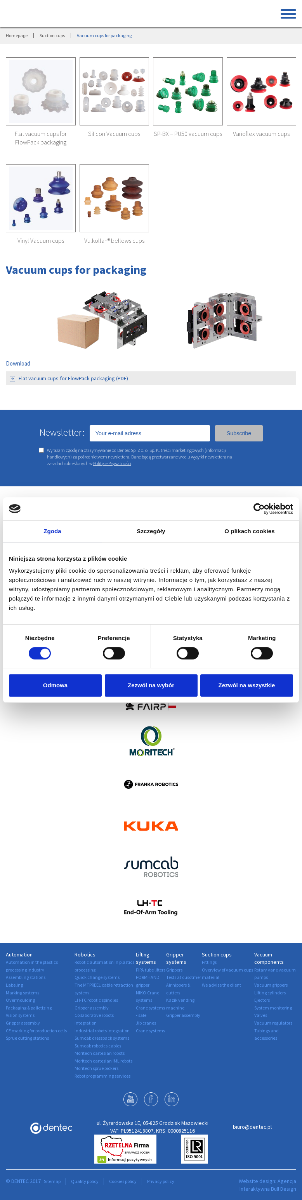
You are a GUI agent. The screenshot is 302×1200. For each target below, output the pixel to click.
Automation (19, 954)
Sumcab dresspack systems (102, 1038)
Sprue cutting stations (27, 1038)
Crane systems (150, 1030)
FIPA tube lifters (150, 970)
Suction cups (52, 35)
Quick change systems (97, 977)
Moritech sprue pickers (96, 1068)
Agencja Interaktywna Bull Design (268, 1185)
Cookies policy (123, 1181)
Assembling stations (25, 977)
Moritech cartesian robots (100, 1053)
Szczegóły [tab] (151, 531)
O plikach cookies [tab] (249, 531)
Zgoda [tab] (52, 531)
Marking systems (22, 993)
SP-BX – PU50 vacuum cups (188, 133)
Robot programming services (102, 1076)
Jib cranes (146, 1023)
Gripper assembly (23, 1023)
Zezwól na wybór (151, 685)
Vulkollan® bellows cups (114, 240)
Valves (260, 1015)
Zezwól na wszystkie (247, 685)
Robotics (85, 954)
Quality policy (85, 1181)
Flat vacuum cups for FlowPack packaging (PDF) (69, 378)
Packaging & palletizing (29, 1008)
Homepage (17, 35)
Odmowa (55, 685)
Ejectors (262, 1000)
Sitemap (52, 1181)
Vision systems (20, 1015)
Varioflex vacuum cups (261, 133)
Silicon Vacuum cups (114, 133)
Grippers (174, 970)
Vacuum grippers (271, 985)
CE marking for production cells (36, 1030)
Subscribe (239, 433)
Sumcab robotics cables (98, 1046)
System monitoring (273, 1008)
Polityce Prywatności (112, 463)
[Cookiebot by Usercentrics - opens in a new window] (259, 509)
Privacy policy (160, 1181)
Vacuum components (269, 958)
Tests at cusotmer (183, 977)
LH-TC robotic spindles (96, 1000)
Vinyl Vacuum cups (40, 240)
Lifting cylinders (270, 993)
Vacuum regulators (273, 1023)
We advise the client (221, 985)
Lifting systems (146, 958)
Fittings (209, 962)
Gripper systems (176, 958)
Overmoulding (20, 1000)
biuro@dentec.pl (252, 1126)
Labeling (14, 985)
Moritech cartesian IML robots (103, 1061)
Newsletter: (62, 432)
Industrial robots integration (102, 1030)
